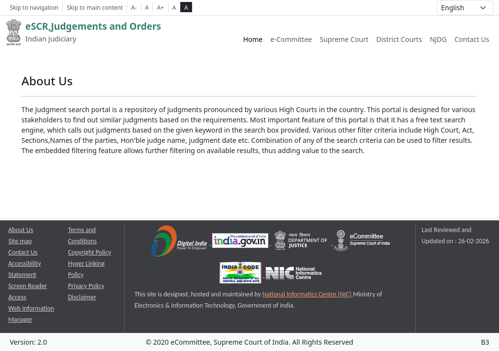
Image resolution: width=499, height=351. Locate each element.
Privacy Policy (86, 286)
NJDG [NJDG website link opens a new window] (438, 39)
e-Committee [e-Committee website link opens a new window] (291, 39)
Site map (20, 241)
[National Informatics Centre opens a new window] (294, 275)
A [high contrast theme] (186, 7)
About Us (20, 230)
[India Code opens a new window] (241, 275)
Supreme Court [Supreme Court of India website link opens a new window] (344, 39)
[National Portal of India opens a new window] (241, 242)
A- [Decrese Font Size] (133, 7)
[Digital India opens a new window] (180, 242)
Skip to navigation (34, 7)
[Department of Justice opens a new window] (302, 242)
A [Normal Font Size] (147, 7)
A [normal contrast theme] (174, 7)
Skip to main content (95, 7)
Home (253, 39)
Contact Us (472, 39)
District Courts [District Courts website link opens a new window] (399, 39)
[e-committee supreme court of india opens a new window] (362, 242)
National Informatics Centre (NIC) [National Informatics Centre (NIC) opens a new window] (307, 294)
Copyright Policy (90, 252)
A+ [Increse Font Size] (160, 7)
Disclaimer (82, 297)
